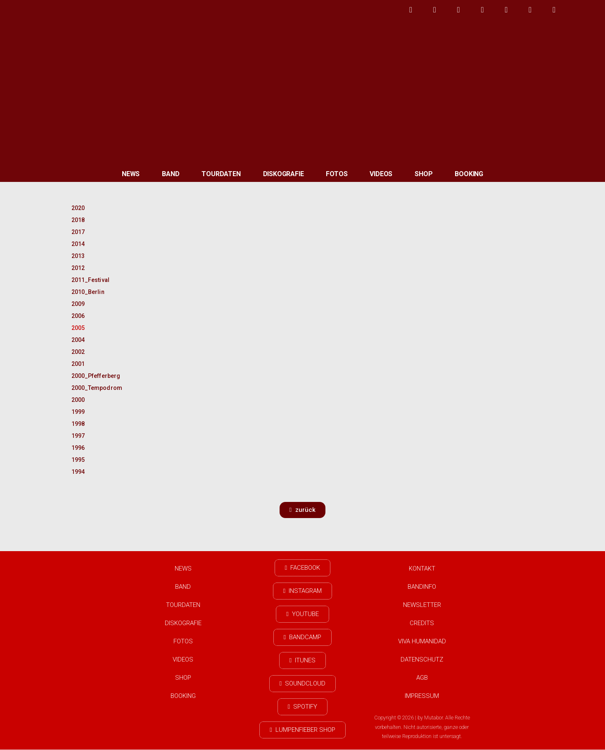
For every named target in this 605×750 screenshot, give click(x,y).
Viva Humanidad (422, 641)
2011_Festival (90, 280)
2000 (78, 399)
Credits (422, 623)
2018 (78, 220)
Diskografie (283, 174)
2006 (78, 316)
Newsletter (422, 605)
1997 (78, 435)
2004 (78, 340)
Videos (381, 174)
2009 (78, 304)
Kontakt (422, 568)
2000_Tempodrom (93, 388)
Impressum (422, 696)
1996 (78, 447)
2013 (78, 256)
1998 (78, 423)
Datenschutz (422, 659)
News (131, 174)
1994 (78, 471)
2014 (78, 244)
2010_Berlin (87, 292)
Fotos (336, 174)
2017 (78, 232)
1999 (78, 411)
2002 (78, 352)
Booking (469, 174)
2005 (78, 328)
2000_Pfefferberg (93, 376)
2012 (78, 268)
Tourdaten (221, 174)
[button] (302, 510)
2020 (78, 208)
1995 (78, 459)
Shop (423, 174)
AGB (422, 677)
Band (170, 174)
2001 (78, 364)
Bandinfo (422, 586)
